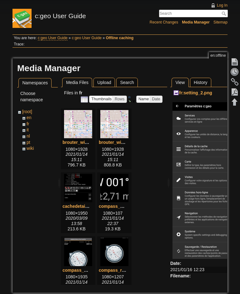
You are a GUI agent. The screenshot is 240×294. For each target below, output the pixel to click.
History (201, 82)
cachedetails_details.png (88, 206)
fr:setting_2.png (195, 92)
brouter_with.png (80, 142)
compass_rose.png (119, 270)
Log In (222, 5)
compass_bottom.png (121, 206)
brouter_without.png (120, 142)
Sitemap (220, 22)
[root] (27, 111)
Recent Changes (164, 22)
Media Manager (196, 22)
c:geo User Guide (53, 38)
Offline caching (119, 38)
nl (28, 136)
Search (225, 13)
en (29, 117)
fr (28, 123)
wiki (30, 148)
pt (28, 142)
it (28, 129)
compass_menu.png (83, 270)
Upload (104, 82)
